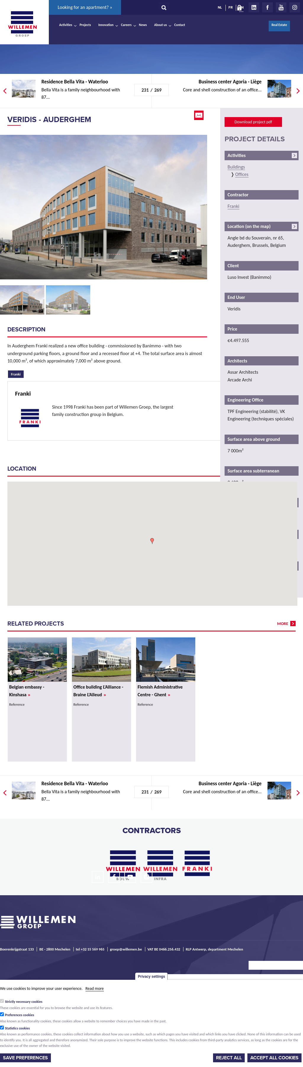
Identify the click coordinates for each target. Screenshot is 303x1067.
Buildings (236, 167)
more (282, 623)
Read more (95, 988)
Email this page (199, 115)
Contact (179, 25)
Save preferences (25, 1058)
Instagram (294, 7)
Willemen (22, 24)
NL (220, 7)
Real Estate (279, 25)
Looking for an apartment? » (85, 7)
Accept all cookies (274, 1058)
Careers (126, 25)
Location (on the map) (249, 226)
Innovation (106, 25)
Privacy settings (151, 976)
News (143, 25)
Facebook (267, 7)
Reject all (229, 1058)
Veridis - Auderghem (49, 119)
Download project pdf (253, 121)
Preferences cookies (19, 1015)
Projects (85, 25)
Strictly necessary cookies (24, 1002)
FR (230, 7)
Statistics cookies (17, 1028)
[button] (152, 541)
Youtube (281, 7)
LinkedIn (254, 7)
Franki (17, 373)
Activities (65, 25)
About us (160, 25)
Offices (242, 174)
